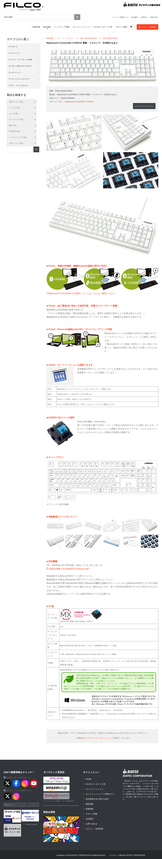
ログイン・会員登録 (147, 27)
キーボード (70, 38)
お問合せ (144, 17)
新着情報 (36, 27)
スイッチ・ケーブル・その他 (20, 60)
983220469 (30, 819)
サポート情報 (121, 27)
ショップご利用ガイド (120, 17)
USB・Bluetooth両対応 (88, 38)
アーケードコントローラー (19, 79)
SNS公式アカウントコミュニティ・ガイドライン (21, 805)
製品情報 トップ (53, 38)
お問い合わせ (91, 824)
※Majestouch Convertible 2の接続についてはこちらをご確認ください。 (82, 293)
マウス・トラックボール (18, 85)
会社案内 (134, 17)
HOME (89, 779)
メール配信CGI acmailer (30, 824)
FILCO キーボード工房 (95, 784)
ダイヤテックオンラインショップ (98, 738)
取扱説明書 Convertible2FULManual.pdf (68, 568)
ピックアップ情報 (62, 27)
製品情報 (47, 27)
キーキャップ (14, 53)
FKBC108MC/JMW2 (110, 38)
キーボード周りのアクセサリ (20, 66)
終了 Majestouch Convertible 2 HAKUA (76, 102)
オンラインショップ (81, 27)
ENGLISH (154, 17)
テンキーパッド (15, 72)
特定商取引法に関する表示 (97, 799)
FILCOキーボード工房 (102, 27)
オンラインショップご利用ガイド (100, 794)
